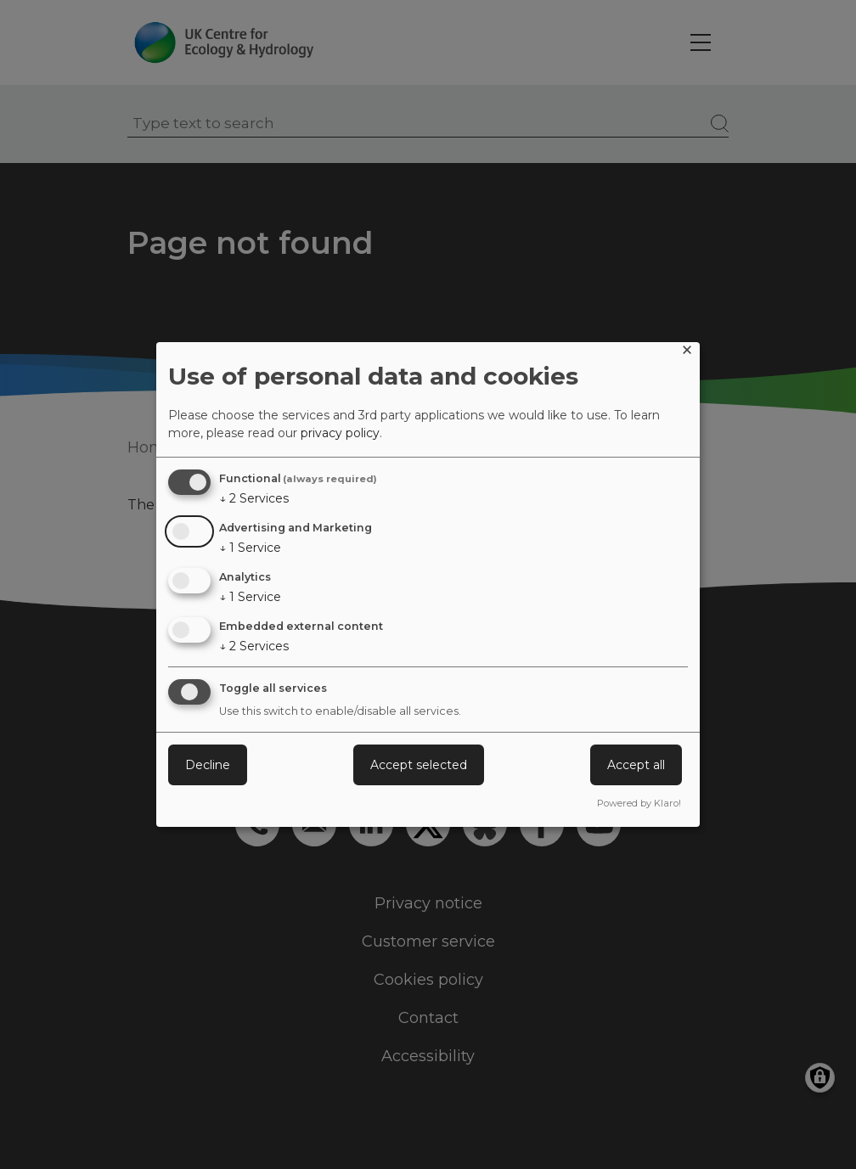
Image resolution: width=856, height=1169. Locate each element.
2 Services (254, 498)
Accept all (636, 765)
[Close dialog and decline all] (687, 352)
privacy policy (340, 433)
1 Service (250, 547)
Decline (207, 765)
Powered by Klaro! (639, 803)
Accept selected (418, 765)
